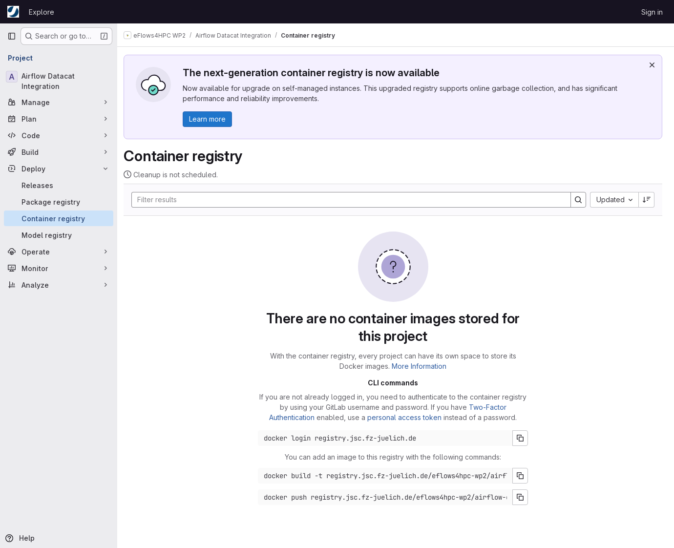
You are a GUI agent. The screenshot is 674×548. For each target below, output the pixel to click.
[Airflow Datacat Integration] (58, 81)
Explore (41, 12)
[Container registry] (58, 218)
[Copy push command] (523, 497)
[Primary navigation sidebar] (12, 36)
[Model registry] (58, 235)
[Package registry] (58, 202)
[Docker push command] (388, 497)
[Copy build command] (523, 476)
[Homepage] (13, 12)
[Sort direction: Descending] (646, 200)
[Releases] (58, 185)
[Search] (349, 200)
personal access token (407, 417)
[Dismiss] (652, 65)
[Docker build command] (388, 476)
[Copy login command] (523, 438)
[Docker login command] (388, 438)
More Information (422, 366)
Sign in (652, 12)
